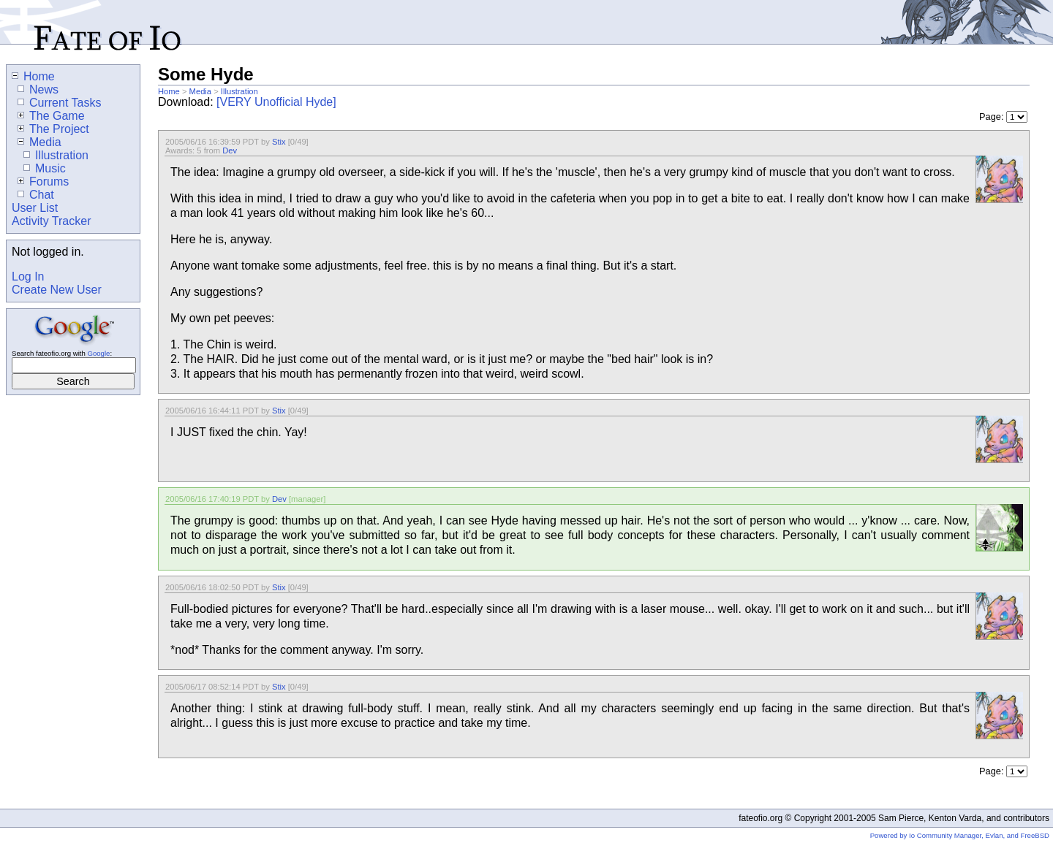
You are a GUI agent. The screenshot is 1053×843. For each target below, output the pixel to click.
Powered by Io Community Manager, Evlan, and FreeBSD (959, 835)
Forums (43, 181)
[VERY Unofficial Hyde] (276, 102)
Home (169, 91)
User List (35, 208)
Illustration (239, 91)
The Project (53, 129)
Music (44, 168)
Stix (279, 141)
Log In (28, 276)
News (38, 89)
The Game (51, 116)
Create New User (57, 289)
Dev (229, 150)
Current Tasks (59, 102)
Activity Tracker (51, 221)
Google (98, 353)
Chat (36, 194)
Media (200, 91)
